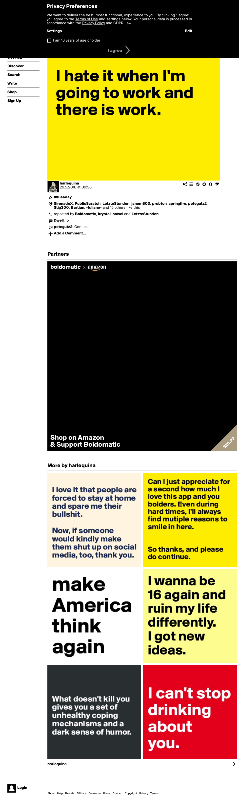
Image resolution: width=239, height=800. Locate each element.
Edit (188, 31)
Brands (69, 793)
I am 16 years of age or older (76, 41)
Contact (117, 793)
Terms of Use (86, 19)
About (51, 793)
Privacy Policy (93, 23)
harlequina (69, 183)
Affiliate (81, 793)
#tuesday (63, 197)
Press (106, 793)
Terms (154, 793)
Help (60, 793)
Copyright (131, 793)
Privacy (143, 793)
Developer (94, 793)
